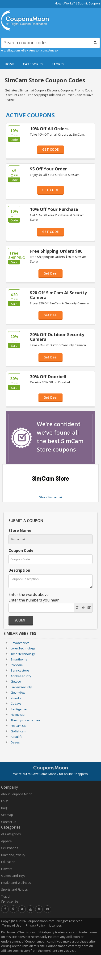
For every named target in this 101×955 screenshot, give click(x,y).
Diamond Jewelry (13, 855)
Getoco (16, 681)
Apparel (7, 841)
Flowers (6, 869)
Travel (5, 896)
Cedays (16, 703)
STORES (57, 64)
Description (19, 570)
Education (8, 862)
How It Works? (65, 3)
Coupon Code (21, 550)
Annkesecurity (21, 676)
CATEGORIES (33, 64)
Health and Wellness (16, 882)
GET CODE (50, 149)
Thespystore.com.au (25, 720)
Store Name (19, 530)
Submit (20, 620)
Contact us (8, 822)
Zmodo (16, 698)
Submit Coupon (89, 3)
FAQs (4, 801)
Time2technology (23, 654)
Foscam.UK (18, 725)
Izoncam (17, 665)
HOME (10, 64)
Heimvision (18, 714)
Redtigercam (20, 709)
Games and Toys (13, 875)
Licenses (55, 925)
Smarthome (19, 659)
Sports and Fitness (14, 889)
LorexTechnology (23, 648)
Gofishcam (18, 731)
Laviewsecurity (21, 687)
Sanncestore (20, 670)
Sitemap (7, 815)
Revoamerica (20, 643)
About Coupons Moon (16, 794)
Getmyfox (18, 692)
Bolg (4, 808)
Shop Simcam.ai (50, 497)
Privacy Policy (35, 925)
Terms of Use (11, 925)
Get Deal (50, 273)
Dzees (15, 742)
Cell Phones (9, 848)
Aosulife (16, 737)
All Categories (11, 834)
